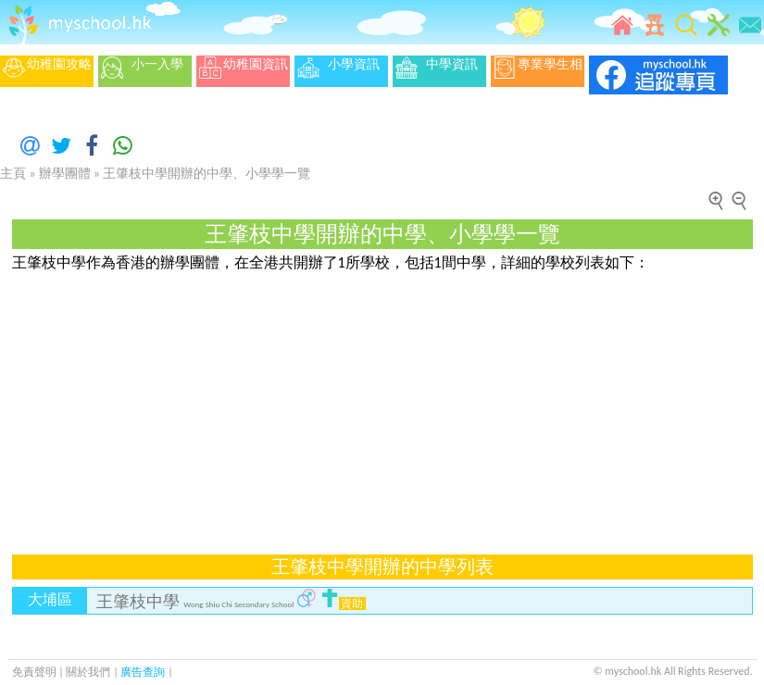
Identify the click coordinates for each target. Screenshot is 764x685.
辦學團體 (65, 173)
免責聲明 (34, 672)
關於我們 (89, 672)
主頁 (13, 173)
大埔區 (50, 599)
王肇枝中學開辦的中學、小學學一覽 (206, 173)
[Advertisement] (313, 402)
